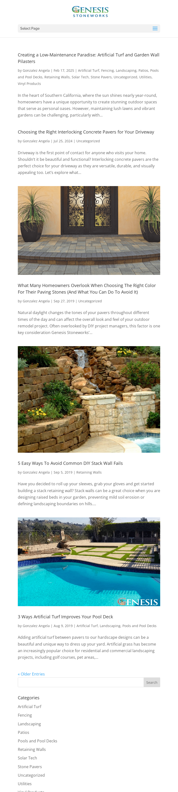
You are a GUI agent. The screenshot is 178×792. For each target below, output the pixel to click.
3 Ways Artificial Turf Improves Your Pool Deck (65, 617)
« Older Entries (31, 674)
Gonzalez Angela (36, 70)
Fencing (107, 70)
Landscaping (126, 70)
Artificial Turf (88, 70)
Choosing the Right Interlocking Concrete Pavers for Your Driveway (86, 132)
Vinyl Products (29, 83)
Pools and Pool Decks (139, 625)
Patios (143, 70)
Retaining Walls (57, 77)
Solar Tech (80, 77)
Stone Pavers (101, 77)
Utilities (145, 77)
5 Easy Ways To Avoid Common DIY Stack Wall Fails (70, 463)
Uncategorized (125, 77)
